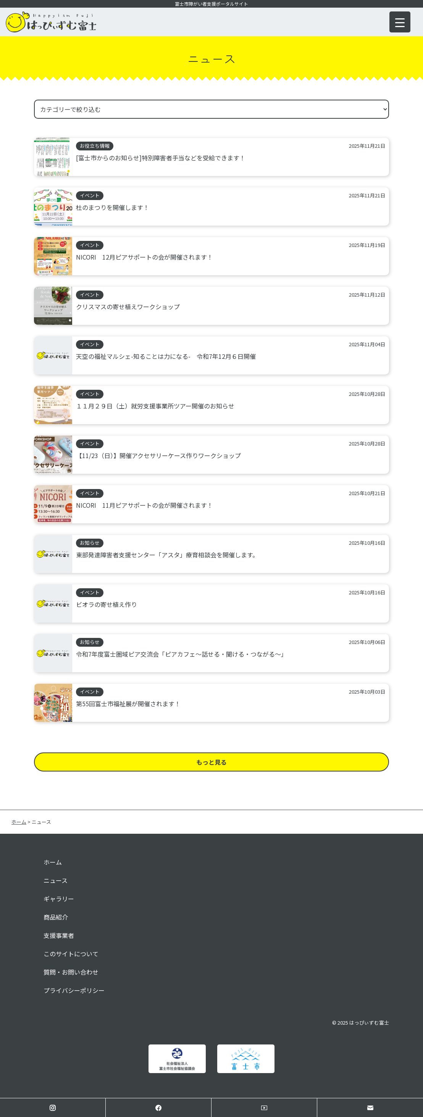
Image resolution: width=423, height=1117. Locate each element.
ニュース (56, 880)
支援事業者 (59, 935)
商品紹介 (56, 917)
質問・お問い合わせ (71, 972)
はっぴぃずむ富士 (369, 1022)
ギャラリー (59, 898)
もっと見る (211, 762)
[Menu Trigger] (399, 21)
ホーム (53, 862)
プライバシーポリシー (74, 990)
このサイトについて (71, 953)
